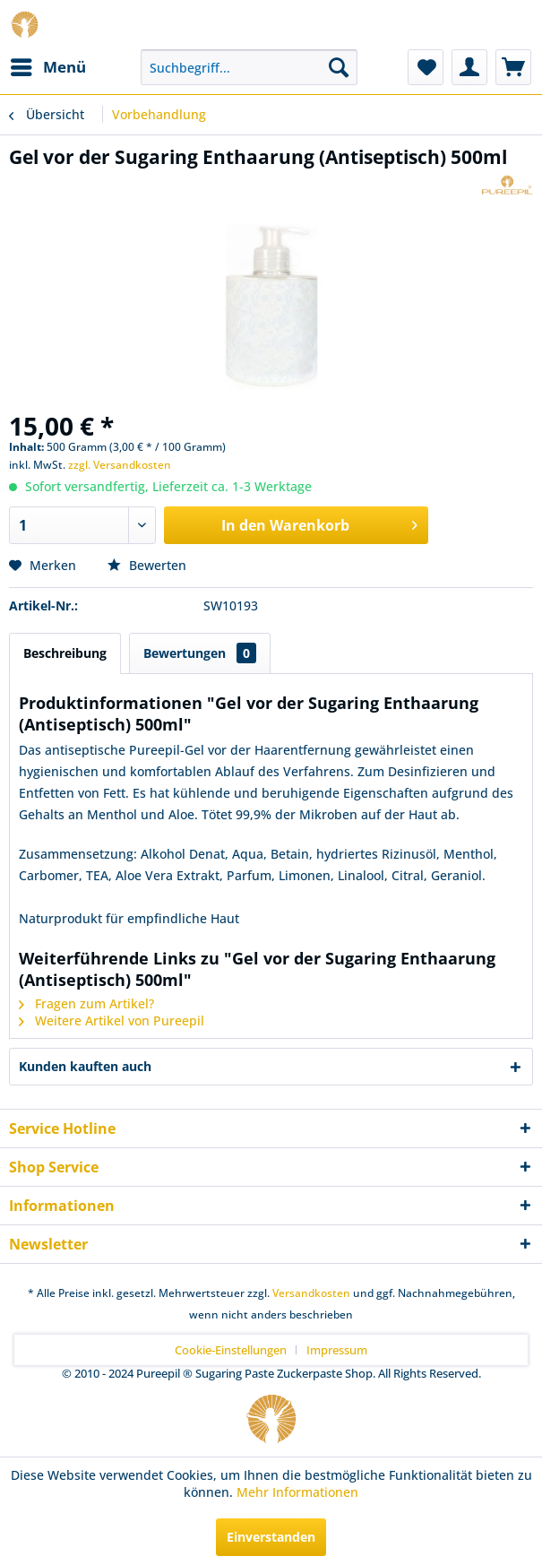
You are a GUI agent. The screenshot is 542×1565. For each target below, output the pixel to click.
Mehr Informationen (297, 1491)
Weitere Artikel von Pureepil (111, 1020)
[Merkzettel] (425, 67)
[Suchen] (338, 67)
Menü (48, 65)
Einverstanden (271, 1536)
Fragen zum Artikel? (86, 1003)
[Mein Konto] (469, 67)
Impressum (336, 1350)
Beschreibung (65, 652)
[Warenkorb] (513, 67)
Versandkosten (311, 1293)
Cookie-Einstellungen (231, 1350)
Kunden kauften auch (85, 1066)
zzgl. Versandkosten (119, 464)
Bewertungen (199, 653)
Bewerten (147, 565)
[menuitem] (47, 67)
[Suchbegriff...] (249, 67)
